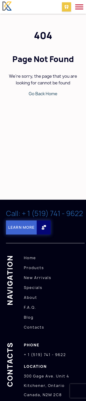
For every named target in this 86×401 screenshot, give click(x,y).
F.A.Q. (30, 307)
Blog (28, 317)
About (30, 297)
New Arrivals (37, 277)
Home (30, 257)
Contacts (34, 327)
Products (34, 267)
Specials (33, 287)
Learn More (21, 227)
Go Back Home (43, 94)
